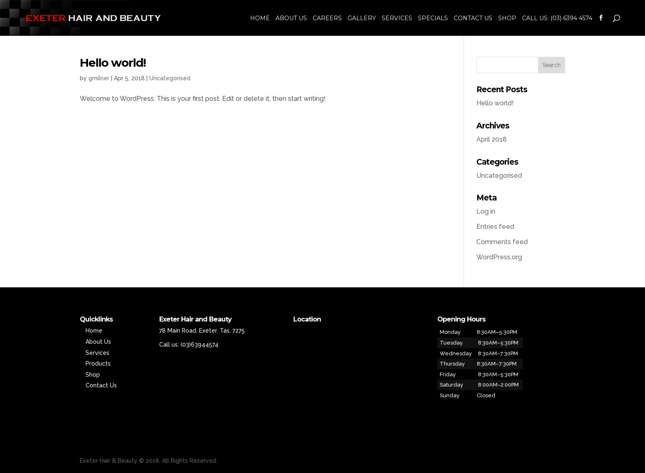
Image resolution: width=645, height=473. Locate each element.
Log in (485, 211)
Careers (327, 18)
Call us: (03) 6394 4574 (557, 18)
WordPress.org (499, 257)
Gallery (362, 18)
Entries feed (495, 227)
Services (397, 18)
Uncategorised (169, 78)
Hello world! (113, 63)
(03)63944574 (199, 344)
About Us (291, 18)
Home (260, 18)
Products (98, 363)
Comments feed (502, 242)
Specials (433, 18)
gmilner (98, 78)
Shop (507, 18)
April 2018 (491, 139)
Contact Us (473, 18)
